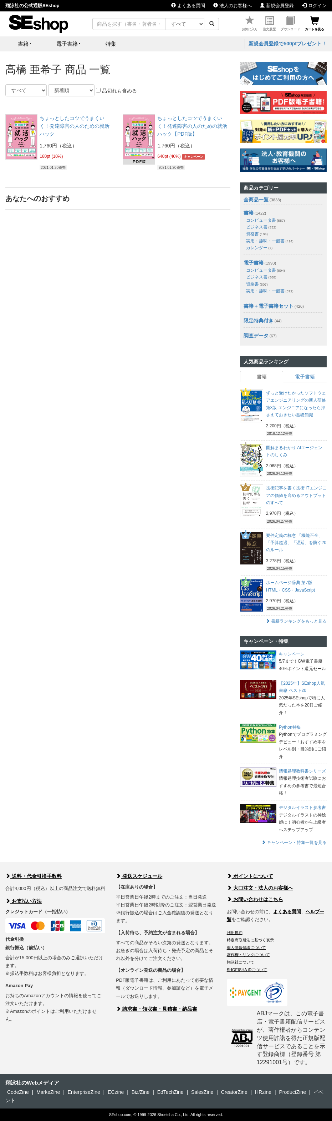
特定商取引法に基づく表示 (250, 940)
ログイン (314, 5)
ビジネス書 (261, 227)
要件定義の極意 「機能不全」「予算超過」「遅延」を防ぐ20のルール (296, 543)
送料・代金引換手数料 (33, 876)
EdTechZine (170, 1092)
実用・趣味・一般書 (269, 240)
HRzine (263, 1092)
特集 (111, 44)
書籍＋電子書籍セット (268, 306)
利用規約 (234, 932)
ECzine (116, 1092)
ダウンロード (290, 23)
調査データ (256, 335)
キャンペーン (193, 157)
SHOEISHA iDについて (247, 969)
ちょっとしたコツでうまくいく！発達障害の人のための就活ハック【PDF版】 (192, 126)
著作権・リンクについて (248, 954)
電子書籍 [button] (67, 44)
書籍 (249, 213)
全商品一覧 (256, 199)
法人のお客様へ (232, 5)
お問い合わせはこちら (255, 899)
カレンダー (259, 247)
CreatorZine (234, 1092)
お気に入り (250, 23)
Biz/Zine (141, 1092)
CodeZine (18, 1092)
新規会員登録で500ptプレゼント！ (288, 43)
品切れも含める (116, 91)
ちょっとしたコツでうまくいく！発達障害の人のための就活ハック (74, 126)
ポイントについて (250, 876)
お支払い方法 (23, 901)
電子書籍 (254, 263)
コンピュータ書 (265, 220)
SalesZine (202, 1092)
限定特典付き (259, 320)
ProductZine (292, 1092)
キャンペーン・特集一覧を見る (294, 842)
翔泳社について (240, 962)
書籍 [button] (23, 44)
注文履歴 (269, 23)
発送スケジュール (139, 876)
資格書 (257, 233)
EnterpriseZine (84, 1092)
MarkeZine (48, 1092)
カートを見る (314, 23)
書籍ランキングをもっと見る (296, 621)
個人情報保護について (246, 947)
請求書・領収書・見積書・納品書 (156, 1009)
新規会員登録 (277, 5)
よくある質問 (188, 5)
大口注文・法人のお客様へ (260, 888)
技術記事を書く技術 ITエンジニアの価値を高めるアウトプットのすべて (296, 495)
